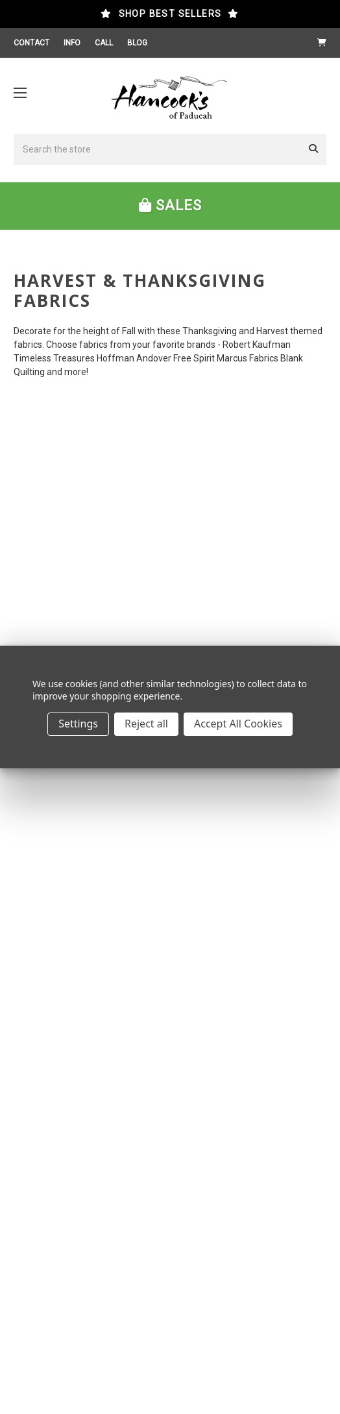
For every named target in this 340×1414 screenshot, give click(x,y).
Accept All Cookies (238, 723)
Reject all (146, 723)
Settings (78, 723)
